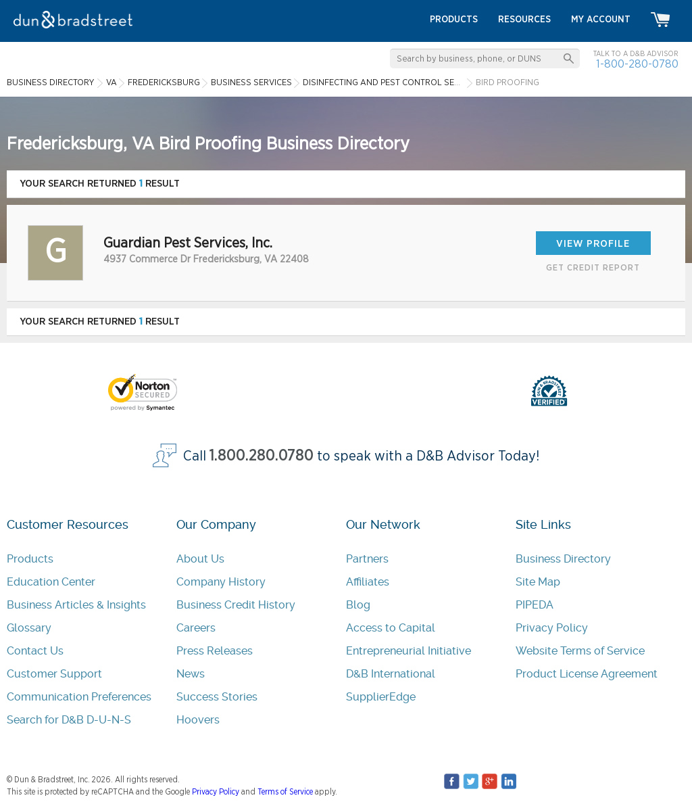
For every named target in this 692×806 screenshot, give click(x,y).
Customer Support (54, 673)
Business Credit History (235, 604)
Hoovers (198, 719)
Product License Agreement (587, 673)
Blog (358, 604)
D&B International (390, 673)
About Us (200, 558)
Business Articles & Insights (76, 604)
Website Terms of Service (580, 650)
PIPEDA (534, 604)
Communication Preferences (79, 696)
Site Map (538, 581)
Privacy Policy (552, 627)
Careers (196, 627)
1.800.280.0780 (261, 456)
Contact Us (35, 650)
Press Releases (214, 650)
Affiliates (367, 581)
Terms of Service (285, 792)
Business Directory (563, 558)
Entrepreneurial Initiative (408, 650)
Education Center (51, 581)
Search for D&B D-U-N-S (69, 719)
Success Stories (216, 696)
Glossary (29, 627)
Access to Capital (390, 627)
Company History (221, 581)
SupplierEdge (381, 696)
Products (30, 558)
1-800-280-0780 (637, 64)
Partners (367, 558)
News (190, 673)
